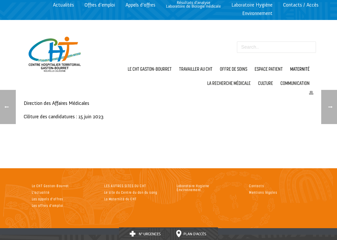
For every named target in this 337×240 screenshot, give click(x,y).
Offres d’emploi (100, 5)
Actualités (63, 5)
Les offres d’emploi (47, 205)
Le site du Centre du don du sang (130, 192)
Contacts (256, 185)
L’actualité (41, 192)
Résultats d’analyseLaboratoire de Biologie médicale (193, 4)
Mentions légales (263, 192)
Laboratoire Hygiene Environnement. (193, 187)
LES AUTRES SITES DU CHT (125, 185)
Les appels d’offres (47, 199)
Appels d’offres (140, 5)
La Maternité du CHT (120, 199)
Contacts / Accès (301, 5)
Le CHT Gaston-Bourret (50, 185)
